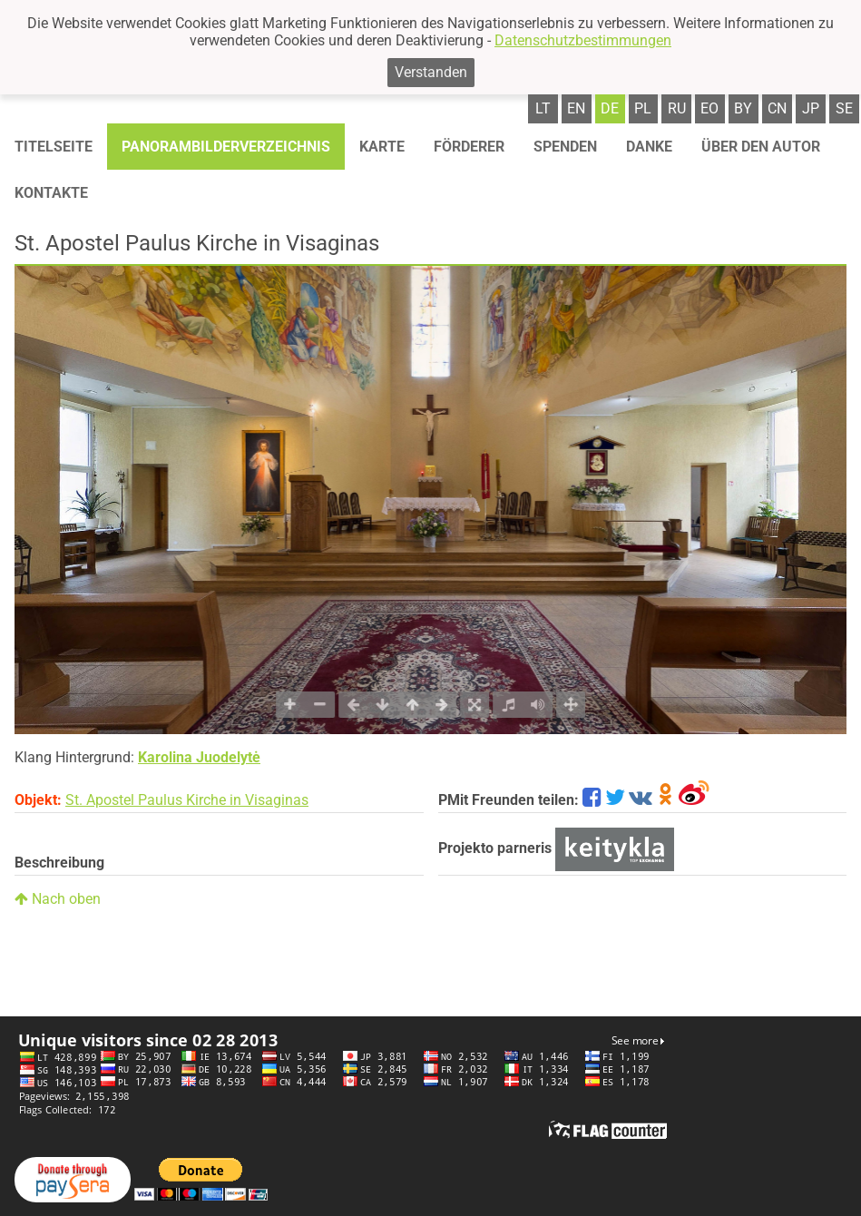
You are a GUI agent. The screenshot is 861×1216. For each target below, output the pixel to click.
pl (642, 108)
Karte (382, 146)
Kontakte (51, 192)
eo (709, 108)
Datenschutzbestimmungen (582, 40)
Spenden (565, 146)
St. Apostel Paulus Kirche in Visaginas (186, 800)
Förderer (469, 146)
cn (777, 108)
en (576, 108)
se (844, 108)
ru (677, 108)
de (610, 108)
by (743, 108)
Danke (649, 146)
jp (810, 108)
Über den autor (760, 146)
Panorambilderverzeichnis (226, 146)
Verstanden (431, 72)
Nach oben (58, 898)
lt (543, 108)
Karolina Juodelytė (199, 757)
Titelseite (54, 146)
